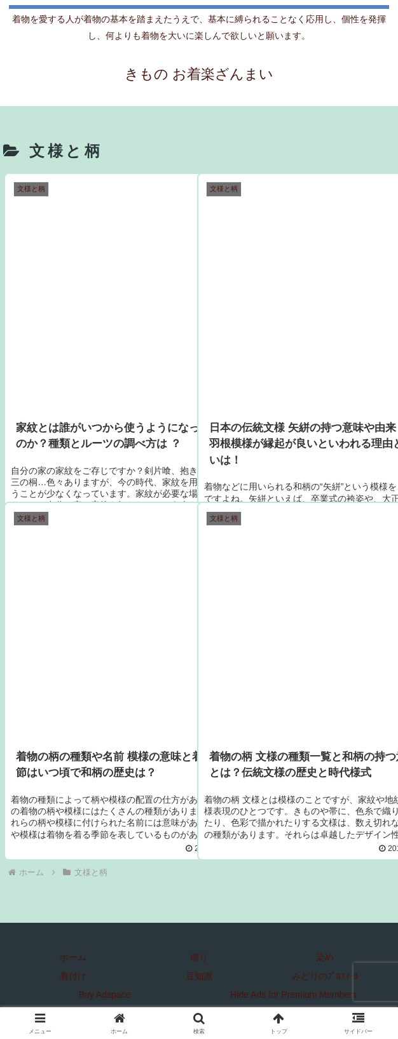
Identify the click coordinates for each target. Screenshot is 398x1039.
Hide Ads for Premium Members (293, 994)
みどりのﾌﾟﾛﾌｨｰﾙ (325, 976)
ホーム (73, 957)
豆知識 (199, 976)
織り (199, 957)
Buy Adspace (105, 994)
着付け (73, 976)
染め (325, 957)
